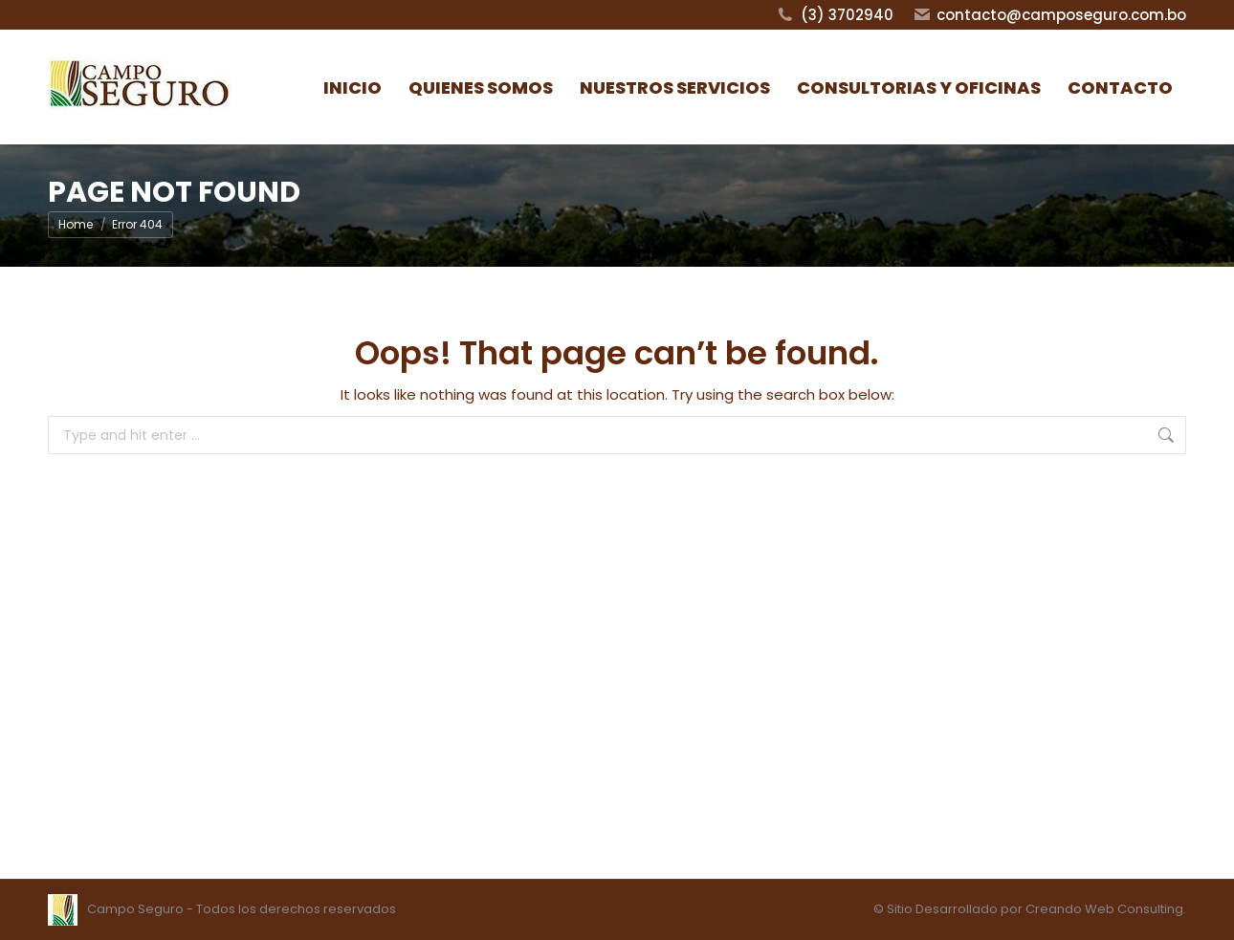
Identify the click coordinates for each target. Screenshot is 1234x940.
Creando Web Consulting (1104, 909)
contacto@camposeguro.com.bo (1049, 15)
